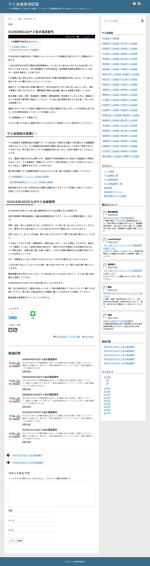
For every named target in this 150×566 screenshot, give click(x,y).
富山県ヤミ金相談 (111, 79)
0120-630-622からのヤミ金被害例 (24, 49)
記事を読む (26, 371)
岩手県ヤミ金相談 (129, 43)
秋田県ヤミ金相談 (129, 48)
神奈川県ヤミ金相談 (112, 74)
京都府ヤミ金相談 (111, 104)
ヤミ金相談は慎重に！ (19, 46)
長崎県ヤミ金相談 (111, 145)
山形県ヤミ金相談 (111, 53)
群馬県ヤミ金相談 (111, 63)
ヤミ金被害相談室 (23, 4)
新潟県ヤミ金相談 (131, 74)
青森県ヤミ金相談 (111, 43)
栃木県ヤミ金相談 (129, 58)
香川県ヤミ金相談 (129, 130)
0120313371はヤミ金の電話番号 (39, 429)
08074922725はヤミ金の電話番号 (118, 217)
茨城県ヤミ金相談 (111, 58)
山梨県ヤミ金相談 (129, 84)
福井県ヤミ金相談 (111, 84)
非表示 (34, 41)
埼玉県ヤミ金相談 (129, 63)
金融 (78, 336)
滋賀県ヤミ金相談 (129, 99)
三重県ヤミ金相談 (111, 99)
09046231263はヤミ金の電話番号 (25, 462)
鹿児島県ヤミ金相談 (112, 156)
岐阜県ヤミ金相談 (129, 89)
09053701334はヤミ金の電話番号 (119, 350)
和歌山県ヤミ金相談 (112, 115)
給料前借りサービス (113, 191)
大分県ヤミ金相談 (111, 151)
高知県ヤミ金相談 (129, 135)
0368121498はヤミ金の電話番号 (118, 320)
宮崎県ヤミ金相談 (129, 151)
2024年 (107, 391)
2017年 (107, 413)
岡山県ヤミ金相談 (129, 120)
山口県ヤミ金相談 (129, 125)
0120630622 (61, 336)
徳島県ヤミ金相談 (111, 130)
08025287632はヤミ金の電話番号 (119, 359)
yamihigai (89, 336)
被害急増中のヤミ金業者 (115, 195)
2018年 (107, 409)
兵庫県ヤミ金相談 (111, 110)
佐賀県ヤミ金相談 (129, 140)
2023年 (107, 394)
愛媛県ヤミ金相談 (111, 135)
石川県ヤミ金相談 (129, 79)
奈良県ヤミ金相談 (129, 110)
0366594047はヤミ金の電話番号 (39, 359)
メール (11, 520)
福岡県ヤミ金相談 (111, 140)
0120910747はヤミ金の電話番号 (39, 412)
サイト (11, 530)
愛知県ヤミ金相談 (129, 94)
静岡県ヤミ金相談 (111, 94)
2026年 (107, 377)
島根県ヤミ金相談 (111, 120)
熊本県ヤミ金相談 (129, 145)
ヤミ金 (72, 336)
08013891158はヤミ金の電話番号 (119, 346)
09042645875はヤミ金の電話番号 (40, 376)
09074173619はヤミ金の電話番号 (119, 363)
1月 (107, 383)
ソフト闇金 (109, 171)
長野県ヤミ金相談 (111, 89)
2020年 (107, 403)
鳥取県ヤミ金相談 (131, 115)
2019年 (107, 406)
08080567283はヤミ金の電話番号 (40, 394)
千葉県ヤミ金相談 (129, 68)
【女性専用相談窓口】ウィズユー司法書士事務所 (30, 182)
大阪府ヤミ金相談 (129, 104)
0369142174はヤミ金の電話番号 (24, 455)
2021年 (107, 400)
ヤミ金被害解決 (111, 179)
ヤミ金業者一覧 (111, 175)
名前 (10, 510)
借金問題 (108, 187)
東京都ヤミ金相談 (111, 68)
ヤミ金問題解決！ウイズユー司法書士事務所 (28, 176)
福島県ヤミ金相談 (129, 53)
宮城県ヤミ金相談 (111, 48)
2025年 (107, 388)
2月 (107, 380)
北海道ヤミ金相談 (111, 38)
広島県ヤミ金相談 (111, 125)
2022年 (107, 397)
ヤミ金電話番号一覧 (86, 36)
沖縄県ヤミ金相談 (131, 156)
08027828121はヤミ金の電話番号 (119, 354)
